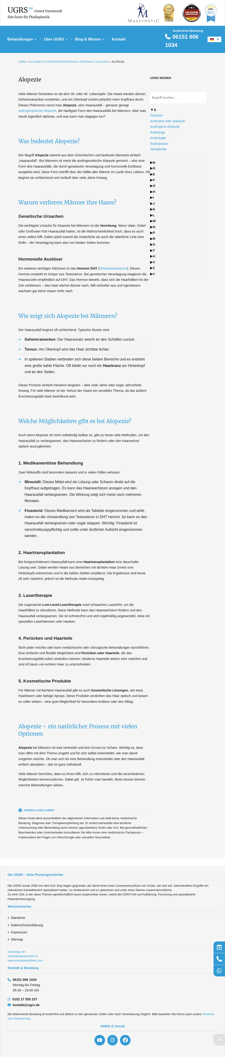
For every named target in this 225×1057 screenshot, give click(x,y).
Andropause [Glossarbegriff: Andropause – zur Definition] (159, 143)
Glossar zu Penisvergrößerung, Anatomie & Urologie (69, 61)
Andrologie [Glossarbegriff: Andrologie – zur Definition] (158, 138)
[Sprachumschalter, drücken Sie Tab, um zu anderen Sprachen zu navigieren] (214, 39)
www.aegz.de (16, 951)
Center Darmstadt (48, 11)
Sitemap (17, 939)
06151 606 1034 (25, 980)
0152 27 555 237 (24, 999)
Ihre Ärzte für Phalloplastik (29, 17)
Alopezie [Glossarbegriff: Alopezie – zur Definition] (156, 115)
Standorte (18, 918)
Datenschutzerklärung (27, 925)
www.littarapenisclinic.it (23, 956)
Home (22, 61)
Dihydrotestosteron (113, 268)
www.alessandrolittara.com (25, 960)
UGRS (18, 10)
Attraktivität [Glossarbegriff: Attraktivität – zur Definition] (158, 149)
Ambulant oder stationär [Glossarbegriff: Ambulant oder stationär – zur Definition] (167, 121)
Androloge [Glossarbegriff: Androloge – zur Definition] (157, 132)
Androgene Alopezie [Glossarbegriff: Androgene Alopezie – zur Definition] (165, 126)
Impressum (19, 932)
